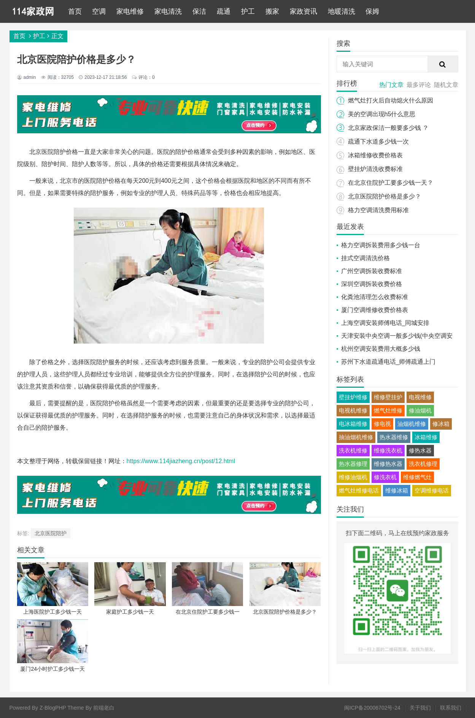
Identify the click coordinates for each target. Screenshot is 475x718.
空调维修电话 (432, 490)
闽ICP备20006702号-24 (372, 708)
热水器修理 (353, 464)
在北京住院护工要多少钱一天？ (390, 182)
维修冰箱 (396, 490)
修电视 (382, 424)
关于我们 (420, 708)
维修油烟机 (353, 477)
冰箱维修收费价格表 (375, 155)
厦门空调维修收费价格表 (374, 310)
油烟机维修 (411, 424)
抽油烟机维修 (356, 437)
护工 (248, 11)
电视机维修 (353, 410)
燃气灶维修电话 (359, 490)
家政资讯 (303, 11)
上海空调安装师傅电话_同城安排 (385, 323)
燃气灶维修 (388, 410)
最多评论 (419, 85)
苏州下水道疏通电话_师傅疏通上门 (388, 361)
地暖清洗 (341, 11)
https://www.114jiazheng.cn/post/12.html (181, 461)
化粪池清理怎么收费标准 (374, 297)
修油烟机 (420, 410)
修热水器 (420, 450)
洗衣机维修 (353, 450)
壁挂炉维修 (353, 397)
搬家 (272, 11)
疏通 (223, 11)
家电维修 (130, 11)
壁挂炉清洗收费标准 (375, 169)
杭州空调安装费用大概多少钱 (380, 348)
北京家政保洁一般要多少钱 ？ (388, 128)
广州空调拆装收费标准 (371, 271)
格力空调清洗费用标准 (378, 210)
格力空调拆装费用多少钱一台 (380, 245)
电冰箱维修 (353, 424)
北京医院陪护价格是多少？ (384, 196)
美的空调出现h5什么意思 (382, 114)
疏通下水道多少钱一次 (378, 141)
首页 (75, 11)
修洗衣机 (385, 477)
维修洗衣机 (388, 450)
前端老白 (103, 708)
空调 (99, 11)
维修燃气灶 (417, 477)
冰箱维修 (426, 437)
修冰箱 (441, 424)
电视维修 (420, 397)
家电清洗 (168, 11)
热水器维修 (394, 437)
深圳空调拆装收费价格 (371, 284)
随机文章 (446, 85)
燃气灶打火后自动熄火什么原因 (390, 100)
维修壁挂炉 (388, 397)
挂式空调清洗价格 (365, 258)
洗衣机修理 (423, 464)
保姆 (372, 11)
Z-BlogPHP (53, 708)
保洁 (199, 11)
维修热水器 (388, 464)
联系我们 (450, 708)
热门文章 (391, 85)
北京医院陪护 (51, 533)
